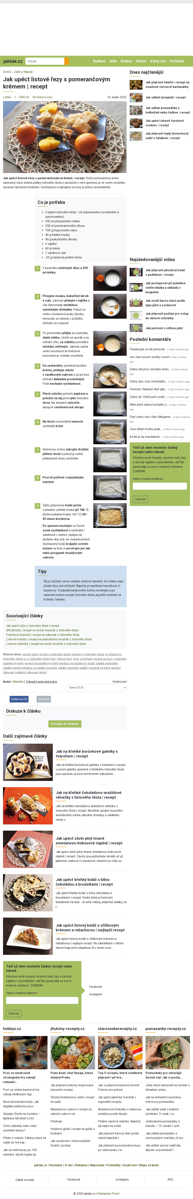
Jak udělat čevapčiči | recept (166, 97)
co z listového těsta (36, 659)
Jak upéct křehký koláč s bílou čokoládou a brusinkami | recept (84, 882)
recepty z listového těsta (87, 654)
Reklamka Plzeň (108, 1193)
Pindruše (56, 1121)
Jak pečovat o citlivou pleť (164, 328)
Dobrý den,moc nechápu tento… (150, 369)
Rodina (126, 61)
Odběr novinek (24, 1180)
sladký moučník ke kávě (94, 668)
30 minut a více (42, 97)
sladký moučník (68, 668)
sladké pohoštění (107, 663)
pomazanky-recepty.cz (166, 1028)
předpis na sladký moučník (39, 668)
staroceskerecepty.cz (117, 1028)
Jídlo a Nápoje (23, 72)
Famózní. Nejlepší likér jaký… (148, 389)
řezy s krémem (83, 659)
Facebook (95, 987)
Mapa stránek (149, 1165)
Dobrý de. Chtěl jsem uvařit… (148, 397)
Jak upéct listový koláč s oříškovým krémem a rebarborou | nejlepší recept (90, 927)
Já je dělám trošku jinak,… (146, 429)
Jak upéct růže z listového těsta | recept (32, 626)
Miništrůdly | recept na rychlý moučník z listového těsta (42, 630)
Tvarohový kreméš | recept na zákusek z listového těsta (42, 635)
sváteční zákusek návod (31, 672)
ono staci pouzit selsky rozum (149, 357)
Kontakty (56, 1165)
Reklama (81, 1165)
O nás (69, 1165)
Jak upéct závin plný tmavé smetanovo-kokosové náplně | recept (89, 840)
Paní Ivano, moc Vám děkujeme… (151, 417)
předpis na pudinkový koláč (77, 663)
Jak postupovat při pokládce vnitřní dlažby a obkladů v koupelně (166, 287)
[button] (65, 137)
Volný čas (158, 61)
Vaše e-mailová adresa (21, 993)
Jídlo (113, 61)
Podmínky (113, 1165)
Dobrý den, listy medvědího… (148, 381)
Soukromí (130, 1165)
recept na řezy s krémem (110, 659)
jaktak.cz (40, 1165)
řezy (53, 659)
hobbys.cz (12, 1028)
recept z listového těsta (54, 654)
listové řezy (64, 659)
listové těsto (30, 654)
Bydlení (99, 61)
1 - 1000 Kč (21, 97)
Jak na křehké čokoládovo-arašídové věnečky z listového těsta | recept (88, 795)
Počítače (177, 61)
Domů (7, 72)
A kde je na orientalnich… (146, 437)
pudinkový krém (13, 663)
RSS (170, 1179)
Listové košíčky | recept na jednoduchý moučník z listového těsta (49, 639)
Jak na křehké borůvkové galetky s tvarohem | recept (87, 753)
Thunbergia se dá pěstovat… (148, 349)
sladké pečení (12, 668)
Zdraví (141, 61)
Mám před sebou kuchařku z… (149, 404)
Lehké (7, 97)
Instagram (95, 994)
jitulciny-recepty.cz (68, 1028)
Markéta (18, 681)
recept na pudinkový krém (41, 663)
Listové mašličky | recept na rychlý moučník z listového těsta (46, 644)
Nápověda (97, 1165)
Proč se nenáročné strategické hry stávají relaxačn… (19, 1077)
